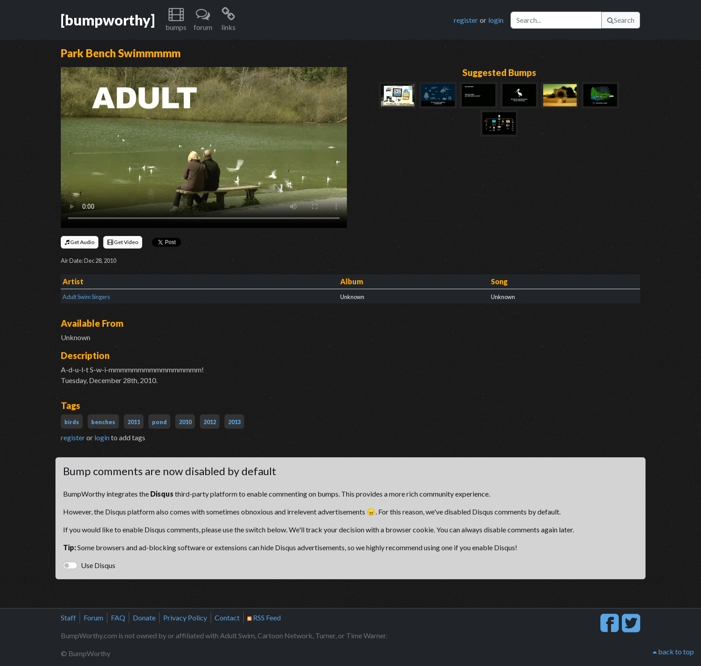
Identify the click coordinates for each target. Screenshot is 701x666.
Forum (93, 617)
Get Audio (79, 242)
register (466, 20)
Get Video (122, 242)
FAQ (118, 617)
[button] (176, 20)
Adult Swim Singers (86, 296)
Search (620, 20)
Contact (227, 617)
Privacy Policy (185, 617)
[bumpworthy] (108, 20)
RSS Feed (264, 617)
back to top (673, 651)
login (495, 20)
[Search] (556, 20)
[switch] (70, 565)
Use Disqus (98, 565)
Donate (144, 617)
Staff (68, 617)
